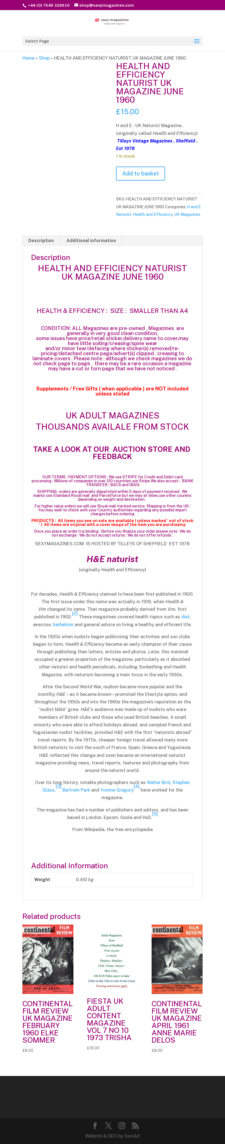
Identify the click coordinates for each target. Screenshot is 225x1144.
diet (185, 616)
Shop (44, 58)
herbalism (63, 624)
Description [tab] (41, 240)
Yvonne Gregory (117, 790)
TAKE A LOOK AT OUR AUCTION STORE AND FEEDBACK (112, 453)
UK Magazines (187, 214)
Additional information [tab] (91, 240)
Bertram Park (76, 790)
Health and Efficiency (152, 214)
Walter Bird (158, 782)
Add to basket (140, 173)
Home (28, 58)
